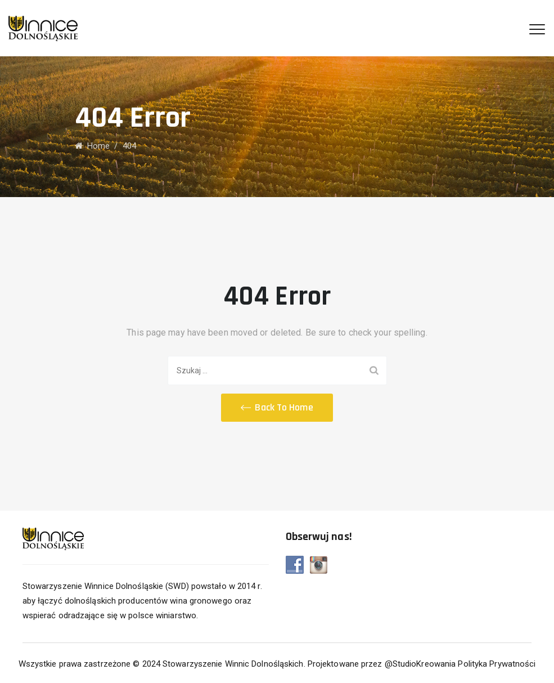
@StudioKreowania (420, 664)
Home (92, 146)
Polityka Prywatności (496, 664)
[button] (276, 408)
